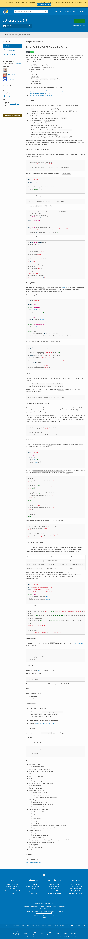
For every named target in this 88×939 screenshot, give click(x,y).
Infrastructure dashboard (33, 886)
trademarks (60, 911)
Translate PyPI (54, 889)
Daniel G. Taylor (14, 104)
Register (82, 11)
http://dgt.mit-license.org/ (33, 863)
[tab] (12, 46)
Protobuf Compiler (78, 643)
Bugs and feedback (54, 884)
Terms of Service (75, 884)
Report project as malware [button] (12, 116)
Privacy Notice (75, 891)
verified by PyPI (18, 63)
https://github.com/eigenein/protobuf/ (40, 93)
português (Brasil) (30, 925)
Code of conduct (75, 889)
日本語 (22, 925)
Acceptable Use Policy (75, 893)
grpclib (63, 288)
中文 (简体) (55, 925)
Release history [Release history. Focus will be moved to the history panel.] (9, 50)
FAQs (12, 893)
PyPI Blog (32, 884)
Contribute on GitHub (54, 886)
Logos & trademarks (33, 891)
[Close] (86, 2)
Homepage (8, 96)
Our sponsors (33, 893)
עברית (72, 925)
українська (37, 925)
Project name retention (11, 891)
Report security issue (76, 886)
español (13, 925)
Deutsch (49, 925)
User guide (12, 889)
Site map (44, 918)
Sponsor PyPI (54, 891)
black (39, 670)
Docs (60, 11)
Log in (75, 11)
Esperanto (78, 925)
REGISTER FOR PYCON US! (43, 4)
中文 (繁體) (61, 925)
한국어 (83, 925)
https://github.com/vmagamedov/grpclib (40, 95)
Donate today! (44, 908)
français (17, 925)
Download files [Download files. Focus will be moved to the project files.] (9, 55)
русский (68, 925)
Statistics (33, 889)
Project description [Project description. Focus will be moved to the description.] (10, 46)
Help (55, 11)
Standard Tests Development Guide (44, 724)
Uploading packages (11, 886)
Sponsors (68, 11)
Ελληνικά (44, 925)
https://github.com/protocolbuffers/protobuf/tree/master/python (47, 91)
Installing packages (11, 884)
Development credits (54, 893)
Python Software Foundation (43, 913)
